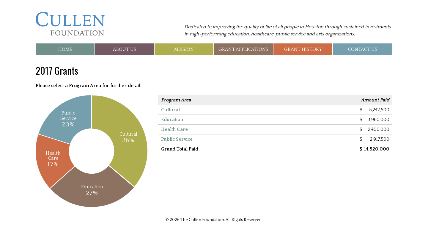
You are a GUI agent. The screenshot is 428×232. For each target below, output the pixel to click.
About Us (124, 49)
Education (172, 119)
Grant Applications (243, 49)
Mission (184, 49)
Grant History (303, 49)
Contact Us (362, 49)
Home (65, 49)
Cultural (170, 109)
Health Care (174, 129)
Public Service (177, 139)
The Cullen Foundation (70, 24)
